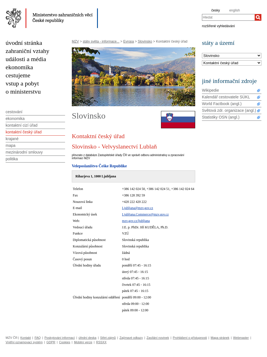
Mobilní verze (83, 342)
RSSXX (101, 342)
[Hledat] (258, 17)
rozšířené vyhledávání (218, 25)
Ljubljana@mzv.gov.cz (137, 208)
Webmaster (241, 337)
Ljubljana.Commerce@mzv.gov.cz (145, 214)
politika (12, 159)
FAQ (37, 337)
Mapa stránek (220, 337)
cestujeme (18, 75)
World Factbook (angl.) (221, 103)
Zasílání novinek (158, 337)
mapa (10, 145)
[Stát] (231, 55)
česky (215, 10)
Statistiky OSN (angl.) (221, 117)
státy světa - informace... (101, 41)
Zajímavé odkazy (131, 337)
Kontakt (25, 337)
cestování (14, 112)
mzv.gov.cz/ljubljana (136, 221)
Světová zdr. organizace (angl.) (229, 110)
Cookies (64, 342)
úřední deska (87, 337)
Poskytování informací (60, 337)
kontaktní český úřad (24, 132)
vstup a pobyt (22, 83)
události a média (26, 58)
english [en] (234, 10)
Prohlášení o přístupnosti (190, 337)
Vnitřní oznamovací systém (24, 342)
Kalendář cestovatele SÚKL (226, 97)
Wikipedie (210, 90)
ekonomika (19, 67)
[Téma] (231, 63)
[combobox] (228, 17)
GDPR (50, 342)
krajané (12, 138)
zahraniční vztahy (27, 50)
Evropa (128, 41)
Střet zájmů (108, 337)
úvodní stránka (24, 42)
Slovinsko (145, 41)
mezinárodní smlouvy (24, 152)
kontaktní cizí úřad (22, 125)
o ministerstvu (23, 91)
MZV (75, 41)
